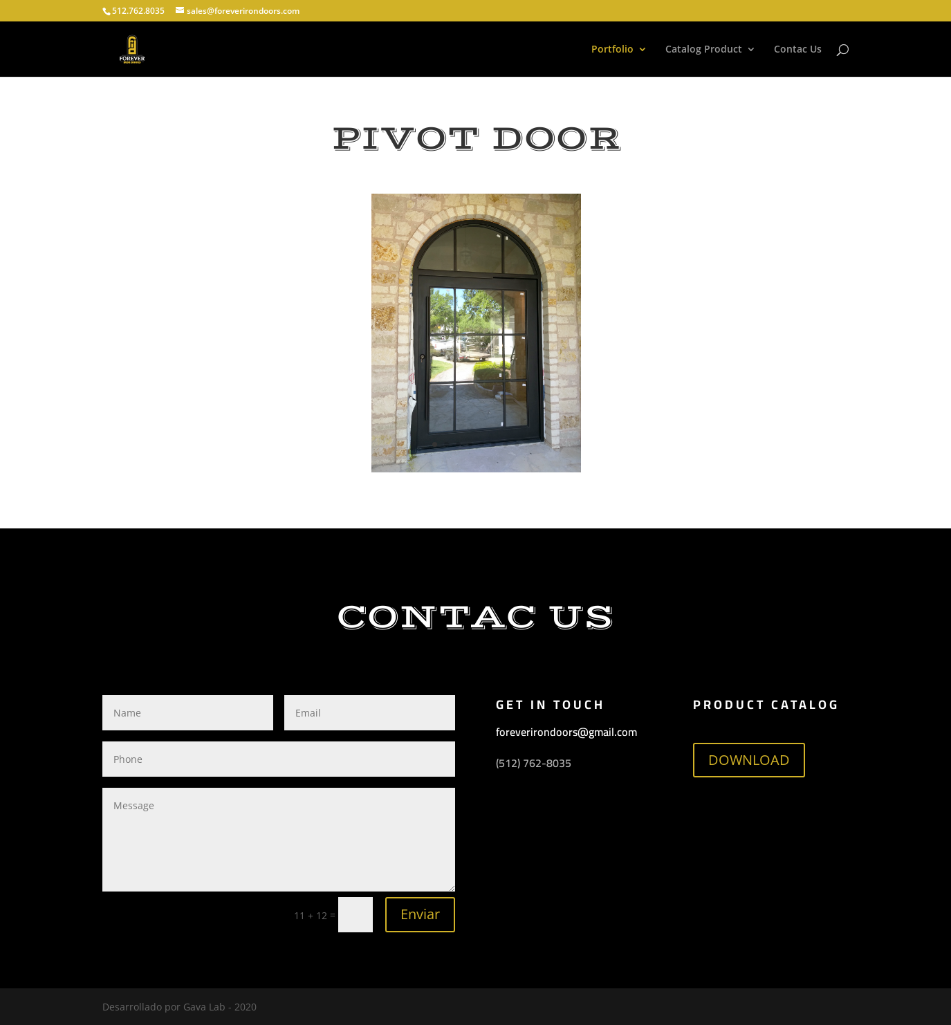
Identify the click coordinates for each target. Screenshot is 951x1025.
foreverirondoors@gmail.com (566, 731)
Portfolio (612, 49)
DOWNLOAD (749, 759)
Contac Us (798, 49)
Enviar (420, 914)
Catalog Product (703, 49)
